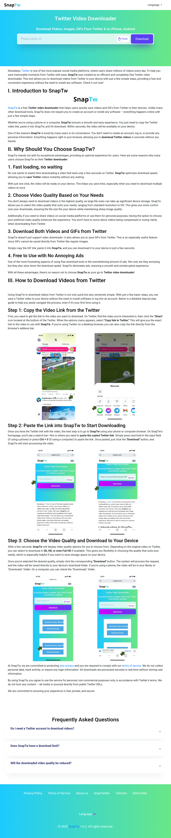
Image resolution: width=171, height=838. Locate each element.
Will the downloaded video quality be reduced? (41, 763)
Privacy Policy (33, 793)
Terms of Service (59, 793)
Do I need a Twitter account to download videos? (42, 728)
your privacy (67, 665)
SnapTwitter (102, 793)
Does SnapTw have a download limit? (35, 745)
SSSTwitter (140, 793)
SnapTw (12, 107)
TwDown (121, 793)
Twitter (26, 70)
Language (154, 4)
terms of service (131, 665)
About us (82, 793)
